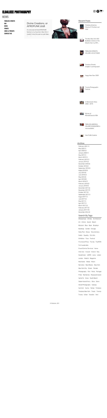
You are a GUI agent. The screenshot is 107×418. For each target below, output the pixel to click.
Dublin (80, 235)
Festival (92, 238)
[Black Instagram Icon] (94, 11)
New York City (82, 268)
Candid (87, 229)
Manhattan (81, 262)
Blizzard (81, 225)
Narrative (81, 265)
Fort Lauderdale (83, 245)
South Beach (94, 278)
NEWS (6, 26)
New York (97, 265)
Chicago (93, 229)
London (80, 258)
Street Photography (84, 285)
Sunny (87, 288)
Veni (97, 295)
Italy (98, 252)
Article (84, 222)
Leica (94, 255)
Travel (93, 291)
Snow (87, 278)
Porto (93, 272)
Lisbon (99, 255)
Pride (80, 275)
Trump (80, 295)
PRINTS (6, 28)
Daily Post (81, 232)
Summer (81, 288)
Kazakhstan (82, 255)
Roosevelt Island (96, 275)
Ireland (93, 252)
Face (87, 238)
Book (90, 225)
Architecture (97, 219)
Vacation (91, 295)
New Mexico (89, 265)
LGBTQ (89, 255)
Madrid (86, 258)
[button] (102, 11)
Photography (82, 272)
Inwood (87, 252)
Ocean (90, 268)
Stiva (93, 281)
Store (97, 281)
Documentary (95, 232)
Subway (94, 285)
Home (96, 248)
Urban (86, 295)
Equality (86, 235)
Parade (95, 268)
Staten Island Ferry (84, 281)
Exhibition (81, 238)
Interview (81, 252)
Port (89, 272)
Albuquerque (82, 219)
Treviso (99, 291)
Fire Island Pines (83, 242)
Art (79, 222)
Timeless (98, 288)
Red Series (86, 275)
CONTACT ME (8, 33)
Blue (86, 225)
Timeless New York (84, 291)
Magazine (93, 258)
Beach (94, 222)
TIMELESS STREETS (9, 21)
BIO (5, 23)
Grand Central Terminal (85, 248)
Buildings (81, 229)
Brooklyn (96, 225)
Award (89, 222)
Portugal (98, 272)
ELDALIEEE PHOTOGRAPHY (16, 12)
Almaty (89, 219)
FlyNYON (98, 242)
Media (88, 262)
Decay (88, 232)
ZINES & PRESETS (9, 31)
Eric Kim (92, 235)
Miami (93, 262)
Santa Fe (81, 278)
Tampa (92, 288)
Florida (92, 242)
